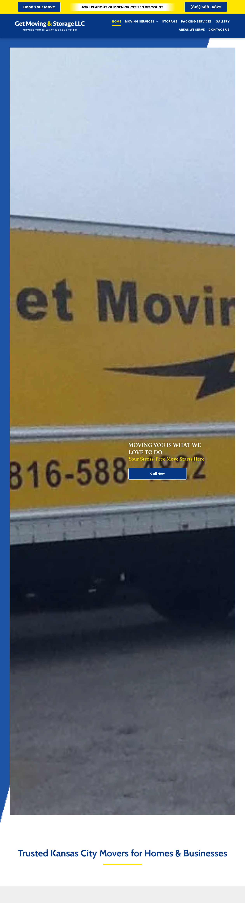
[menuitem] (116, 22)
